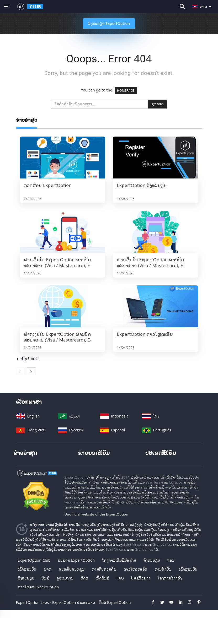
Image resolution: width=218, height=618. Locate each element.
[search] (99, 104)
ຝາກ (47, 569)
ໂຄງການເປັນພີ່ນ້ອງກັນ (119, 560)
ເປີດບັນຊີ (102, 578)
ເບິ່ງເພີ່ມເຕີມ (28, 358)
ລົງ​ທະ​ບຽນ (26, 578)
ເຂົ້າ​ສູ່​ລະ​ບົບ (27, 569)
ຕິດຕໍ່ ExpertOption (115, 602)
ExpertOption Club (34, 560)
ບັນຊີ (45, 578)
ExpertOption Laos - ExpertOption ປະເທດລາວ (55, 602)
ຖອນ (170, 560)
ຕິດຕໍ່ (84, 578)
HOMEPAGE (126, 90)
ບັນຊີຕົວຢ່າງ (140, 578)
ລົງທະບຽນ (151, 560)
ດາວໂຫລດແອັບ (135, 569)
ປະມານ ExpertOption (76, 560)
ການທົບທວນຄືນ (104, 569)
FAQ (120, 578)
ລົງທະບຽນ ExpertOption (109, 23)
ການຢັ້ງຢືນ (163, 569)
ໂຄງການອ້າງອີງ (170, 578)
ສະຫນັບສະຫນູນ (71, 569)
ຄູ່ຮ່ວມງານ (64, 578)
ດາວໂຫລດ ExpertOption (38, 586)
